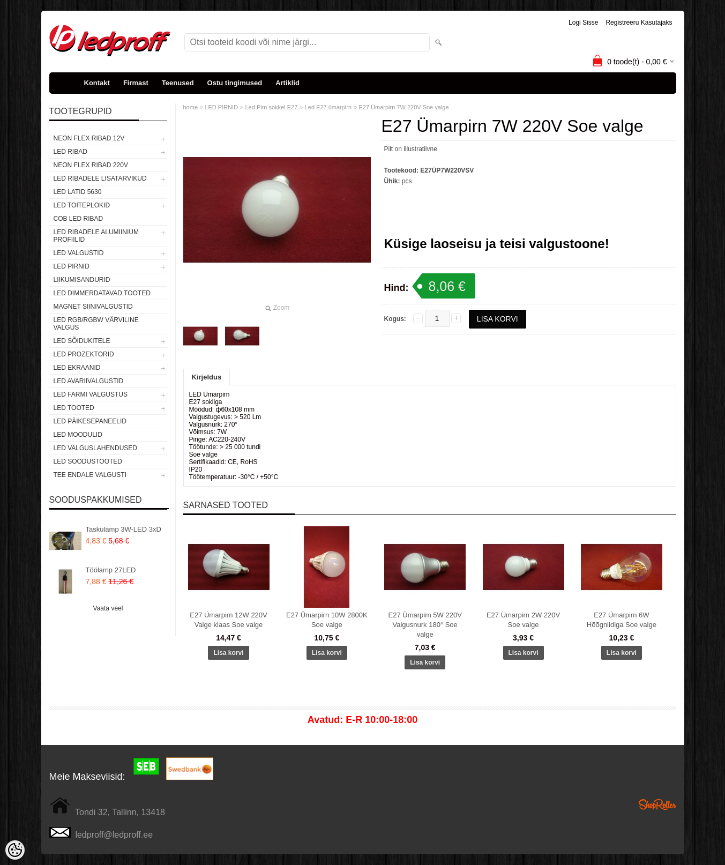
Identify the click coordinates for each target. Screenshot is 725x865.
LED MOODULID (78, 434)
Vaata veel (108, 608)
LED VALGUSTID (79, 253)
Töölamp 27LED (111, 570)
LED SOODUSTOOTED (88, 461)
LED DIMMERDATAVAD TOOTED (102, 293)
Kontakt (97, 83)
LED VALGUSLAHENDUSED (96, 448)
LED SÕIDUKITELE (82, 341)
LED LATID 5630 (78, 192)
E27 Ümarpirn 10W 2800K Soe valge (327, 620)
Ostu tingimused (235, 83)
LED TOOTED (74, 408)
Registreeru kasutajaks (639, 22)
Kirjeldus (207, 377)
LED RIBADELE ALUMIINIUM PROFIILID (96, 235)
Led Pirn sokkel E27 (271, 107)
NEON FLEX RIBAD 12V (89, 138)
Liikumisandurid (82, 280)
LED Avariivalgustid (89, 381)
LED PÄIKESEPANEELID (90, 421)
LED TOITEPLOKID (82, 205)
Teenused (178, 83)
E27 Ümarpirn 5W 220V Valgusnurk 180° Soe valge (425, 624)
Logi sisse (583, 22)
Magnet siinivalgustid (93, 306)
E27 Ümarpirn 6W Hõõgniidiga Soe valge (621, 620)
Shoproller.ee (657, 804)
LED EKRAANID (77, 367)
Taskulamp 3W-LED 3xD (123, 529)
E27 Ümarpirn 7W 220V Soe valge (403, 107)
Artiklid (287, 83)
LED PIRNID (71, 266)
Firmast (135, 83)
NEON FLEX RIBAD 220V (91, 165)
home (190, 107)
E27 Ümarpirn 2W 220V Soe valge (523, 620)
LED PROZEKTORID (84, 354)
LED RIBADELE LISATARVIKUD (100, 178)
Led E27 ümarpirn (328, 107)
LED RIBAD (70, 151)
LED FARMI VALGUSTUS (91, 394)
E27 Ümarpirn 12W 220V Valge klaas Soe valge (228, 620)
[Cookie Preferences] (15, 850)
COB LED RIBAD (78, 218)
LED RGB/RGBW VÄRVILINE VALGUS (96, 323)
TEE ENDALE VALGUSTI (90, 475)
